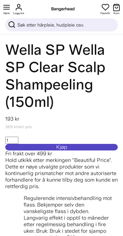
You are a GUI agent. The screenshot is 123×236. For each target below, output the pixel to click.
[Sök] (61, 24)
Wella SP (35, 49)
